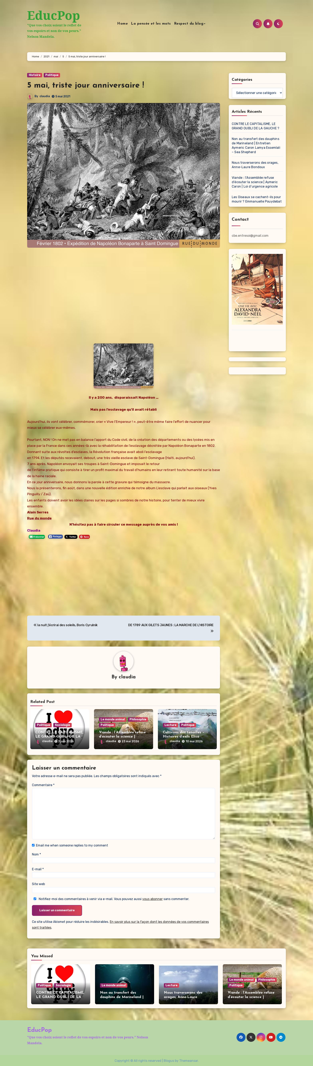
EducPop (53, 15)
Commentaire (43, 784)
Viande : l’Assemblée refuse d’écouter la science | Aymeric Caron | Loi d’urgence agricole (255, 182)
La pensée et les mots (154, 24)
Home (126, 24)
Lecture (170, 725)
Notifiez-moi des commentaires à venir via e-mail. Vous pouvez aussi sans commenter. (110, 898)
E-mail (38, 868)
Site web (38, 883)
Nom (36, 853)
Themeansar (188, 1060)
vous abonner (152, 898)
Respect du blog (192, 24)
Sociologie (62, 725)
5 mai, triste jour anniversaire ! (85, 86)
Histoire (35, 75)
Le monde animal (113, 719)
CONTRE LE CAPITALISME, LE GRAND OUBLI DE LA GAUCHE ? (59, 737)
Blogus (169, 1060)
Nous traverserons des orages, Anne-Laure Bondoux (183, 996)
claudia (45, 96)
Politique (51, 75)
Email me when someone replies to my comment (72, 844)
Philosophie (138, 719)
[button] (237, 301)
